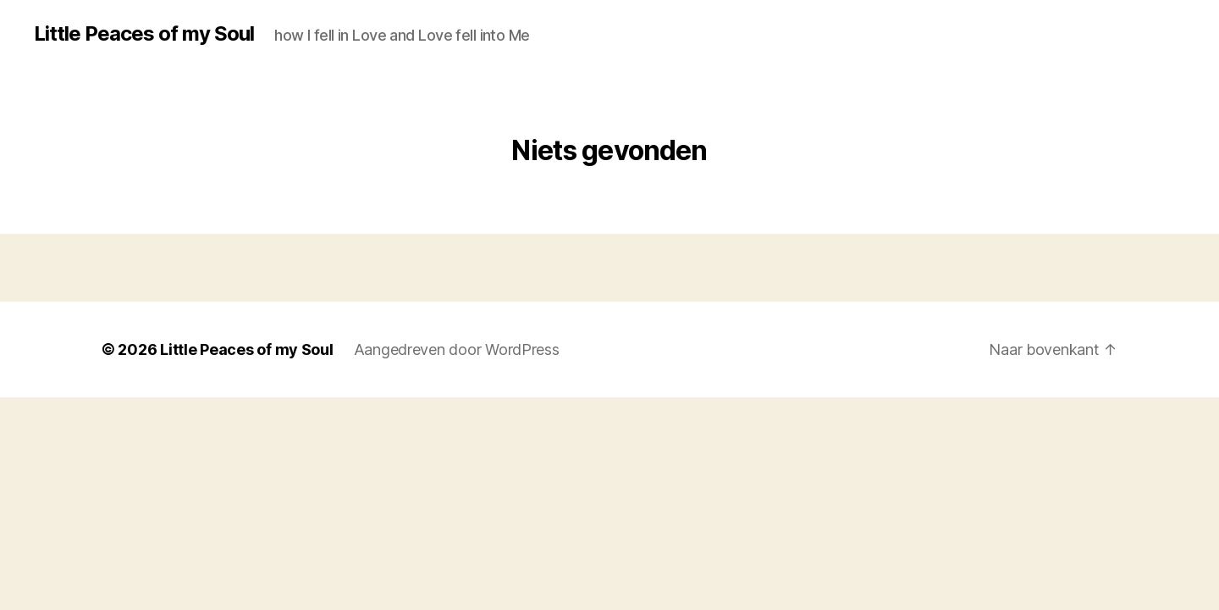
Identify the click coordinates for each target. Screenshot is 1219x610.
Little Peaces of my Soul (144, 34)
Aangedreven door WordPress (457, 349)
